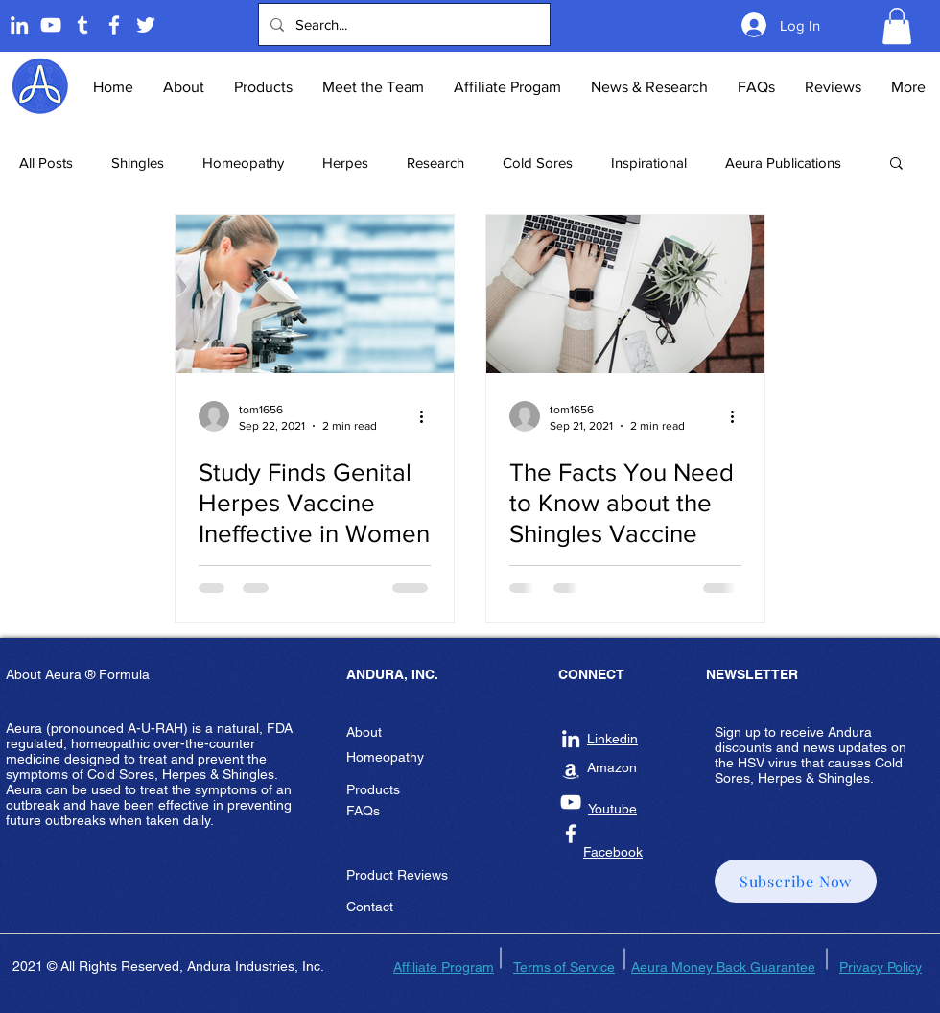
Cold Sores (538, 162)
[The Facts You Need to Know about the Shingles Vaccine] (625, 294)
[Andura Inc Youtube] (570, 801)
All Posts (46, 162)
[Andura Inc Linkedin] (570, 738)
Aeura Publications (783, 162)
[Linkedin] (19, 24)
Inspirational (649, 162)
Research (435, 162)
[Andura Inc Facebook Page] (114, 24)
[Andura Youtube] (50, 24)
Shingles (137, 162)
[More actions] (427, 416)
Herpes (345, 162)
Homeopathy (243, 162)
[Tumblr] (82, 24)
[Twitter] (145, 24)
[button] (896, 26)
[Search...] (402, 24)
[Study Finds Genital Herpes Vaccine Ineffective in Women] (315, 294)
